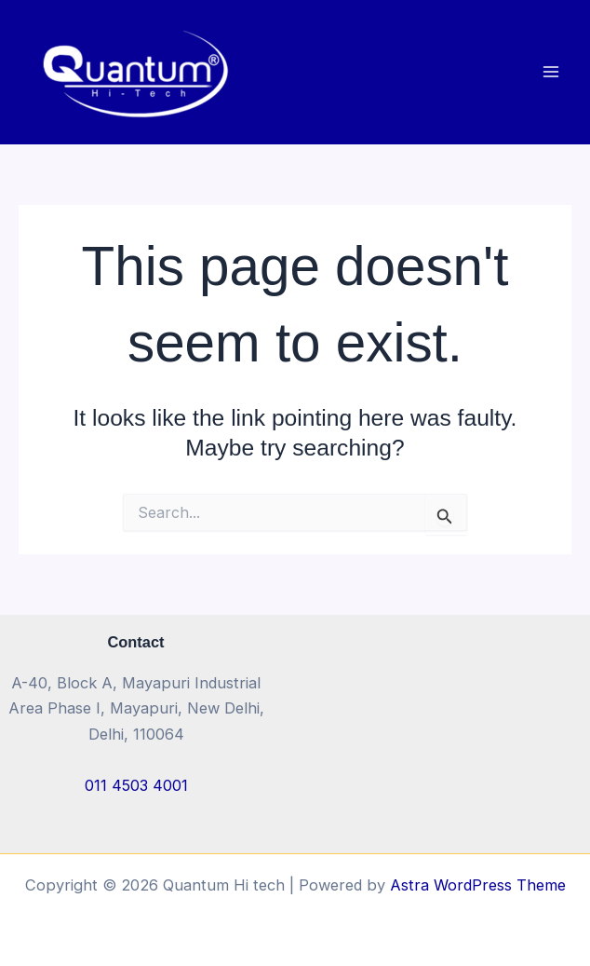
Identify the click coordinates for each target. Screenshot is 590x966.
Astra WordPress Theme (478, 885)
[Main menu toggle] (550, 72)
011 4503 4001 (136, 785)
